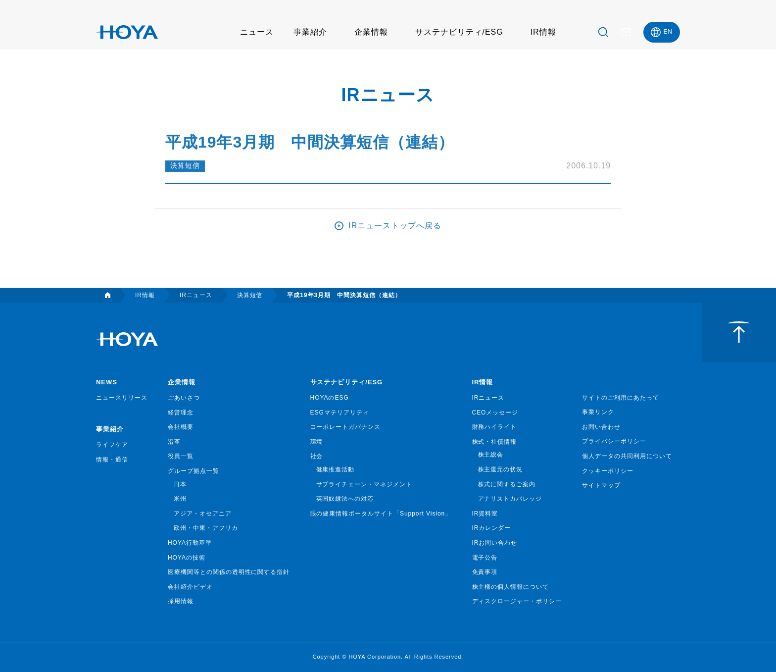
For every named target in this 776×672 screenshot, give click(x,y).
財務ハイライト (494, 426)
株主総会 (491, 454)
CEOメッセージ (495, 412)
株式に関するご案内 (507, 484)
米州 (180, 498)
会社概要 (181, 426)
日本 (180, 484)
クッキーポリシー (607, 470)
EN (668, 31)
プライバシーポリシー (614, 441)
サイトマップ (601, 485)
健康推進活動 (335, 469)
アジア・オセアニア (203, 513)
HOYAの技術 (186, 557)
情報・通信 (112, 459)
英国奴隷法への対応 (345, 498)
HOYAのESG (329, 397)
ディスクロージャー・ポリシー (517, 601)
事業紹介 (310, 32)
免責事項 (485, 572)
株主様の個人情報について (510, 586)
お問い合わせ (601, 426)
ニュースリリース (121, 397)
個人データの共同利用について (627, 456)
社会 (316, 456)
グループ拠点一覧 (193, 470)
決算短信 (185, 166)
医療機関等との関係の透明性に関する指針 (229, 572)
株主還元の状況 (500, 469)
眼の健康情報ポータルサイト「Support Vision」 (381, 513)
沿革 (174, 441)
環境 (316, 441)
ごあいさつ (184, 397)
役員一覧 (181, 456)
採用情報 (181, 601)
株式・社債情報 (494, 441)
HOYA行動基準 (190, 542)
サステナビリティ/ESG (459, 32)
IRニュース (488, 397)
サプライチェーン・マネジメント (364, 484)
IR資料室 (485, 513)
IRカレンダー (491, 527)
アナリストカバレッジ (510, 498)
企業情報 (371, 32)
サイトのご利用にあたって (620, 397)
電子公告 (485, 557)
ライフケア (112, 444)
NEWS (106, 382)
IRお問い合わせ (495, 542)
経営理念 (181, 412)
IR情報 (543, 32)
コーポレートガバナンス (345, 426)
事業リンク (598, 412)
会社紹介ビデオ (190, 586)
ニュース (257, 32)
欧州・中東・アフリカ (206, 527)
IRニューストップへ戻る (394, 225)
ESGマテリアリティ (339, 412)
